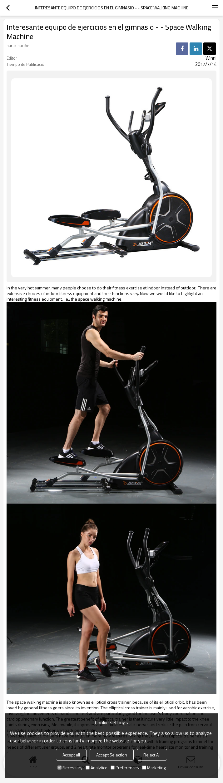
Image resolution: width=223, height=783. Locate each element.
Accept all (71, 754)
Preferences (125, 767)
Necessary (69, 767)
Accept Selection (111, 754)
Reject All (152, 754)
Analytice (96, 767)
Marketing (154, 767)
